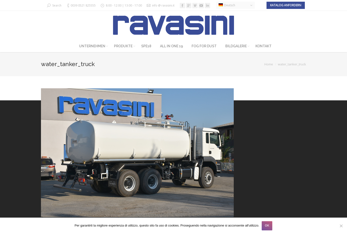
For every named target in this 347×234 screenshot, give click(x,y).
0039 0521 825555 (83, 5)
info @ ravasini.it (163, 5)
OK (267, 225)
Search (56, 5)
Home (268, 64)
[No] (341, 225)
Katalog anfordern (285, 5)
